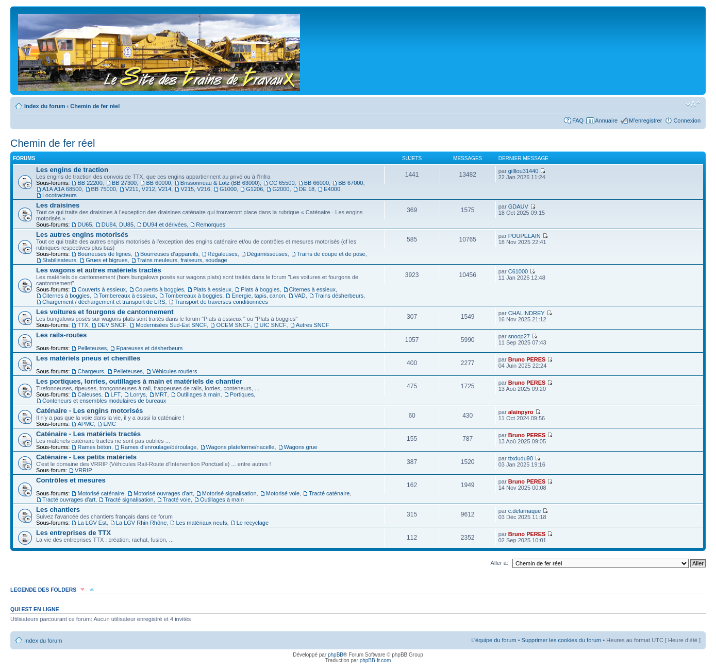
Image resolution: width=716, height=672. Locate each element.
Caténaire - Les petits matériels (86, 457)
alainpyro (521, 412)
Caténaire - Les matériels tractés (88, 434)
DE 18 (307, 189)
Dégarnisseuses (267, 254)
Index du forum (44, 106)
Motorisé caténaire (100, 493)
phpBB (335, 655)
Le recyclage (253, 523)
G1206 (254, 189)
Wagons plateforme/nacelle (240, 447)
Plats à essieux (212, 289)
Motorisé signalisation (229, 493)
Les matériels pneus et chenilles (88, 358)
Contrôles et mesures (71, 480)
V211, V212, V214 (148, 189)
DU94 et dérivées (165, 224)
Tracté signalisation (129, 499)
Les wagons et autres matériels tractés (98, 270)
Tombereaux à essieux (127, 295)
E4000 (332, 189)
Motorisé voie (282, 493)
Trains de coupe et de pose (331, 254)
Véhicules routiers (174, 371)
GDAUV (518, 206)
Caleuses (89, 394)
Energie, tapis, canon (258, 295)
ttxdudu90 (520, 458)
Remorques (210, 224)
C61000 (518, 271)
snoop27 (519, 336)
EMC (109, 424)
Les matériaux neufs (201, 523)
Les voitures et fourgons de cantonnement (105, 312)
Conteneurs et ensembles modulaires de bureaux (104, 401)
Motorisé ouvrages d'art (163, 493)
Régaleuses (223, 254)
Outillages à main (199, 394)
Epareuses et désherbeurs (149, 348)
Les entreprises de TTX (73, 533)
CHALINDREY (526, 313)
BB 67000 (350, 183)
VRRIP (83, 470)
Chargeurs (90, 371)
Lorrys (138, 394)
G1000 (228, 189)
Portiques (242, 394)
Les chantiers (58, 509)
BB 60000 (158, 183)
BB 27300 (124, 183)
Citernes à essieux (312, 289)
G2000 (280, 189)
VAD (300, 295)
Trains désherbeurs (339, 295)
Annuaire (606, 120)
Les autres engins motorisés (82, 234)
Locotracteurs (59, 195)
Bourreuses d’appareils (169, 254)
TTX (82, 325)
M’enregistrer (645, 120)
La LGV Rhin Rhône (141, 523)
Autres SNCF (312, 325)
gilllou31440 (523, 171)
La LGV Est (91, 523)
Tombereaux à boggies (193, 295)
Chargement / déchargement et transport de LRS (103, 302)
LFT (115, 394)
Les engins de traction (72, 170)
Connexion (687, 120)
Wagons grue (301, 447)
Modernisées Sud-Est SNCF (171, 325)
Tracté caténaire (329, 493)
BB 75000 (103, 189)
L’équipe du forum (493, 640)
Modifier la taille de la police (693, 104)
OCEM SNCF (233, 325)
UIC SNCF (273, 325)
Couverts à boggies (159, 289)
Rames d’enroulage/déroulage (158, 447)
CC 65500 (282, 183)
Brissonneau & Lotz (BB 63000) (220, 183)
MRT (161, 394)
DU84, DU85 (118, 224)
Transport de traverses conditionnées (221, 302)
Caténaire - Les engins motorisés (89, 411)
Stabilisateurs (59, 260)
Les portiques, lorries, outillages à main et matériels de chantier (139, 381)
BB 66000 (316, 183)
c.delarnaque (524, 511)
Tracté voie (177, 499)
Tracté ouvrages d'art (68, 499)
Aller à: (499, 563)
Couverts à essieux (101, 289)
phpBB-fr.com (375, 660)
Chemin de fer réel (95, 106)
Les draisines (57, 205)
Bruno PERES (527, 359)
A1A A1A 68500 (61, 189)
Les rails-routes (61, 335)
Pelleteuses (92, 348)
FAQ (578, 120)
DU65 (84, 224)
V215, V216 (195, 189)
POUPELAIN (524, 236)
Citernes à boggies (66, 295)
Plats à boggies (260, 289)
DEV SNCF (111, 325)
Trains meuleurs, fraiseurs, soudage (182, 260)
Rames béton (94, 447)
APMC (85, 424)
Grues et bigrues (106, 260)
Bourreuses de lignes (103, 254)
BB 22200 (89, 183)
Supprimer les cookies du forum (562, 640)
